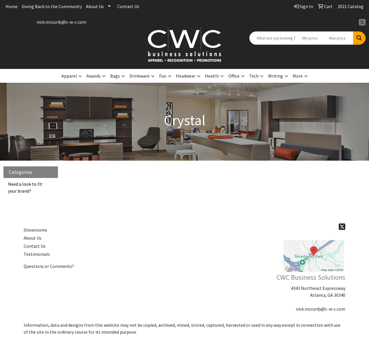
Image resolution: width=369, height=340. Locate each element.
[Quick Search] (274, 38)
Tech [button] (254, 76)
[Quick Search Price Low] (312, 38)
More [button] (298, 76)
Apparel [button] (69, 76)
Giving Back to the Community (52, 6)
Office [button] (234, 76)
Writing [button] (275, 76)
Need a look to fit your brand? (25, 187)
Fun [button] (162, 76)
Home (11, 6)
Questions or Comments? (49, 266)
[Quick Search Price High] (339, 38)
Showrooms (35, 230)
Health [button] (212, 76)
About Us (95, 6)
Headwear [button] (185, 76)
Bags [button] (115, 76)
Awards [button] (93, 76)
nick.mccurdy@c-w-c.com (61, 22)
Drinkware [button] (139, 76)
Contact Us (128, 6)
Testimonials (37, 254)
